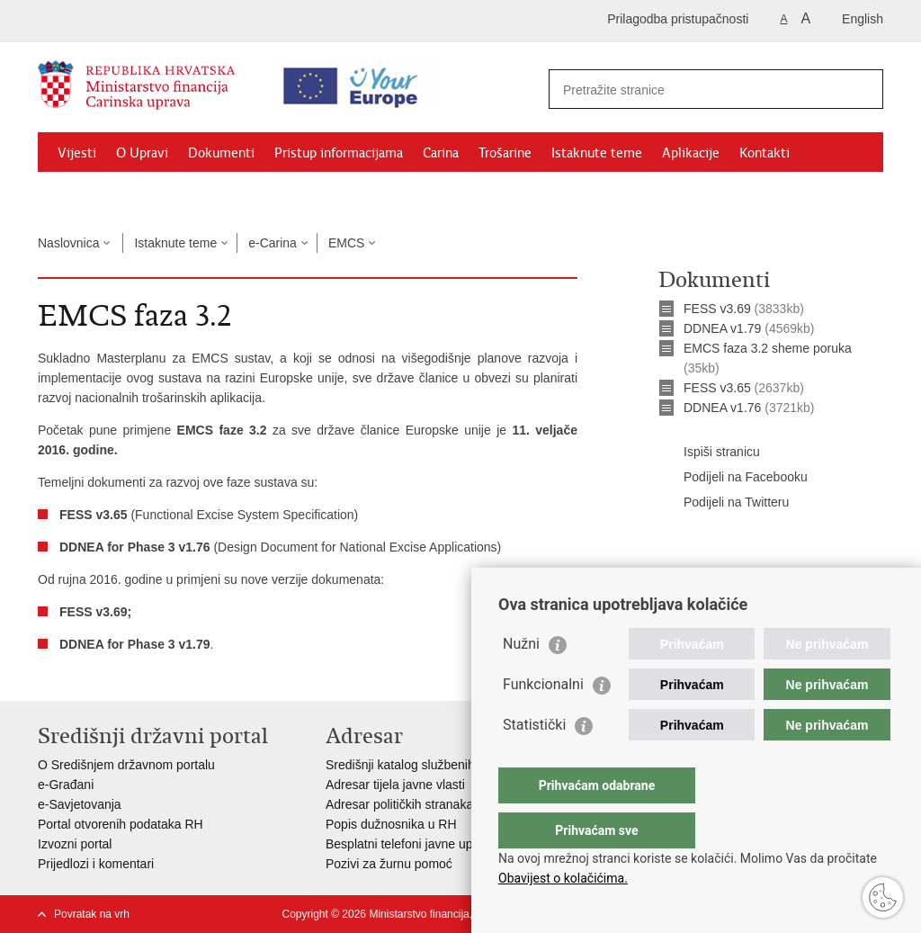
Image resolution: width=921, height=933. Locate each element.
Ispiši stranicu (709, 452)
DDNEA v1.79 (722, 328)
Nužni (521, 679)
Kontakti (764, 153)
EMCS (346, 243)
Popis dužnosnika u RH (391, 824)
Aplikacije (691, 153)
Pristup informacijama (338, 153)
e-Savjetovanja (79, 804)
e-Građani (66, 784)
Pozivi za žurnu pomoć (389, 864)
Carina (441, 153)
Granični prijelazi (106, 194)
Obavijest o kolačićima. (563, 878)
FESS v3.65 (717, 388)
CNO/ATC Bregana (227, 194)
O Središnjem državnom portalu (126, 765)
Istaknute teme (596, 153)
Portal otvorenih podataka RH (120, 824)
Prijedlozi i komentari (96, 864)
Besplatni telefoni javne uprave (411, 844)
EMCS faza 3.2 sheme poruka (768, 348)
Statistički (534, 760)
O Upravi (142, 153)
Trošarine (505, 153)
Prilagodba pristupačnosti (677, 19)
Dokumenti (221, 153)
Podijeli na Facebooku (733, 478)
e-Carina (272, 243)
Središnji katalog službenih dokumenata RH (447, 765)
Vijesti (77, 153)
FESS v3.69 (717, 308)
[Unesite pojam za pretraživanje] (700, 89)
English (862, 19)
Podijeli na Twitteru (723, 503)
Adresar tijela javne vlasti (395, 784)
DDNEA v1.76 (722, 407)
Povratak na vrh (92, 914)
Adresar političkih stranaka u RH (415, 804)
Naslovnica (68, 243)
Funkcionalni (543, 720)
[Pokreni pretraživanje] (862, 89)
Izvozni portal (75, 844)
